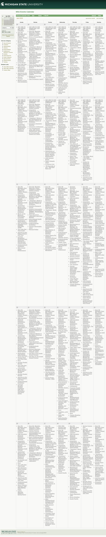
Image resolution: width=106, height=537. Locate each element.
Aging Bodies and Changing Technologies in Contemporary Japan (50, 225)
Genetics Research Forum (35, 206)
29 (6, 19)
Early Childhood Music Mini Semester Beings (36, 437)
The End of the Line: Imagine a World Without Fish (50, 374)
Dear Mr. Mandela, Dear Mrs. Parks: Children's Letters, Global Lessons (22, 36)
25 (4, 24)
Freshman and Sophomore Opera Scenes (22, 221)
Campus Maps (7, 70)
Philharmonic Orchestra (74, 405)
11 (4, 21)
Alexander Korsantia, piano (50, 246)
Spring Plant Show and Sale (100, 237)
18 (4, 23)
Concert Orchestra (73, 276)
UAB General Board (49, 158)
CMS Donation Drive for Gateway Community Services (49, 197)
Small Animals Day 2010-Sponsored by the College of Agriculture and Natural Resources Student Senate (99, 230)
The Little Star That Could (22, 65)
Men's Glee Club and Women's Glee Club (99, 254)
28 (4, 19)
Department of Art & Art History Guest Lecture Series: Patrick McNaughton (50, 153)
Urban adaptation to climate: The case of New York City (75, 240)
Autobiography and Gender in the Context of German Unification (87, 235)
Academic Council (48, 346)
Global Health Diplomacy (62, 225)
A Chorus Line (49, 164)
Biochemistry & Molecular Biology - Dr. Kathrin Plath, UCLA (75, 61)
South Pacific (49, 521)
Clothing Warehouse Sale (61, 355)
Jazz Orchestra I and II (36, 79)
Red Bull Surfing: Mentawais (50, 249)
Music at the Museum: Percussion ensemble (21, 215)
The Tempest (74, 264)
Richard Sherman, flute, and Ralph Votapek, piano (34, 350)
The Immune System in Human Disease (75, 254)
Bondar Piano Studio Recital (87, 482)
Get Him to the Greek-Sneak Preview (36, 354)
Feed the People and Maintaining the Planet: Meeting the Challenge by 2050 (75, 391)
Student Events (7, 60)
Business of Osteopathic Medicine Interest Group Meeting (75, 469)
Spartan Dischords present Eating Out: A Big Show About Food (87, 477)
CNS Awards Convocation (87, 281)
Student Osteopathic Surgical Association (49, 510)
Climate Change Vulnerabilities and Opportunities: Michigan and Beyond (36, 433)
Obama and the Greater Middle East (74, 249)
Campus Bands (50, 358)
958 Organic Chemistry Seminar (62, 229)
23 (11, 23)
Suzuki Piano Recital (99, 463)
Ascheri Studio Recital (22, 363)
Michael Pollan (33, 229)
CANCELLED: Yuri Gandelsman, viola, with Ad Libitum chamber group (99, 261)
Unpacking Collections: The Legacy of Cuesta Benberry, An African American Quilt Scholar (22, 48)
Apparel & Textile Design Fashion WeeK (62, 222)
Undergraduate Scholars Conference (87, 133)
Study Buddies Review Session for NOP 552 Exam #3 (75, 69)
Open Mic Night (61, 145)
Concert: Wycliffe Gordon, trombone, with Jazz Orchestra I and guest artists (21, 389)
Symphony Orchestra (98, 483)
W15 (3, 21)
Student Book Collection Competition (49, 140)
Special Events (7, 58)
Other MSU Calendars (9, 68)
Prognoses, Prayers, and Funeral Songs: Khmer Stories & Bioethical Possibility (50, 146)
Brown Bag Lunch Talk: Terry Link (62, 134)
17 (13, 21)
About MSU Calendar (8, 66)
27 (7, 24)
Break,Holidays (7, 49)
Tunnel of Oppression (62, 142)
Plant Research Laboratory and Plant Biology (35, 216)
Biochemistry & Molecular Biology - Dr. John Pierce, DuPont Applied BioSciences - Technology (75, 228)
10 (13, 20)
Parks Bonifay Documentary (62, 418)
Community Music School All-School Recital (22, 370)
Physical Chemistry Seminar (48, 74)
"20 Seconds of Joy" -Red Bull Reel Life (50, 167)
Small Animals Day (99, 240)
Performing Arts (7, 55)
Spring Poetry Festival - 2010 (49, 378)
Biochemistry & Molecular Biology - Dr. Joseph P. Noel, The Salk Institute (75, 463)
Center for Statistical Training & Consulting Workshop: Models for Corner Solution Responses (88, 356)
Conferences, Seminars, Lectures (8, 52)
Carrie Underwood (62, 249)
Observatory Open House (87, 297)
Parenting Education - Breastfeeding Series (49, 62)
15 (10, 21)
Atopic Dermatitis (75, 134)
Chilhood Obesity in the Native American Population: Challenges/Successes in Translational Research (36, 337)
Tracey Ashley (99, 150)
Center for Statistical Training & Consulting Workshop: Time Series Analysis (86, 165)
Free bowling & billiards (74, 164)
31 (8, 19)
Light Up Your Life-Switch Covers (62, 89)
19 (6, 23)
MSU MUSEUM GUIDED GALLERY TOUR (22, 225)
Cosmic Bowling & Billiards (75, 76)
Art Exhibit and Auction (22, 460)
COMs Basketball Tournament (86, 173)
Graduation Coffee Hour (86, 471)
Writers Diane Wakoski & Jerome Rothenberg (87, 364)
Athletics (6, 48)
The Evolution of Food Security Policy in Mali (75, 235)
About (18, 531)
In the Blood (21, 62)
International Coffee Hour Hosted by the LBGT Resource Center (88, 73)
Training (5, 62)
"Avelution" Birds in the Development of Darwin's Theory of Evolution (22, 58)
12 (6, 21)
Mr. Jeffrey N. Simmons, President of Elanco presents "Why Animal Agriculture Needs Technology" (35, 56)
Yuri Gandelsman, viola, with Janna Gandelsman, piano (35, 130)
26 (6, 24)
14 (8, 21)
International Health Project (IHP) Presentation (35, 220)
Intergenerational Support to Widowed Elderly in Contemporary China (50, 68)
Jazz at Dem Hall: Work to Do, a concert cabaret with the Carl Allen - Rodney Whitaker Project (99, 472)
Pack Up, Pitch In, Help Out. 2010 (63, 332)
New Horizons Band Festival (22, 468)
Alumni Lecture (75, 256)
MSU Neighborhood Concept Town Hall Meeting (49, 342)
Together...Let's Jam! (63, 412)
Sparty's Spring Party (99, 346)
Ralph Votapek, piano (50, 161)
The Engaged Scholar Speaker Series (63, 138)
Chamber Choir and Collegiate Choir (50, 515)
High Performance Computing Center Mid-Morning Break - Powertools (88, 139)
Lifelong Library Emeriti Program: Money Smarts (88, 221)
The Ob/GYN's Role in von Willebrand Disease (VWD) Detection (50, 80)
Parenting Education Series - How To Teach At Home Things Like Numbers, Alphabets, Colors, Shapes (62, 363)
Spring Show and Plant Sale (22, 358)
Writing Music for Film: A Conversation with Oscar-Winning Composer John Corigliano (75, 363)
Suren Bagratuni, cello (75, 494)
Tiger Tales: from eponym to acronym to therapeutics (75, 349)
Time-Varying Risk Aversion (49, 58)
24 (13, 23)
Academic (6, 44)
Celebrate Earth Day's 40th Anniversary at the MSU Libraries (75, 355)
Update (8, 36)
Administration (7, 46)
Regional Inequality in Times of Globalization (62, 327)
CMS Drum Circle (61, 92)
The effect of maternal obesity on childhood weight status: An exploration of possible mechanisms (75, 147)
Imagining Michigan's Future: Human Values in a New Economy (63, 378)
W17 (3, 24)
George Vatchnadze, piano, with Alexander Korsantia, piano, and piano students (75, 270)
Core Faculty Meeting (74, 473)
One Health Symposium (99, 133)
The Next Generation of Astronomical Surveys (74, 409)
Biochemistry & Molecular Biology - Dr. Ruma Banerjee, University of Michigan (75, 139)
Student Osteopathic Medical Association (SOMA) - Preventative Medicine (62, 66)
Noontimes (86, 239)
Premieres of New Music (49, 518)
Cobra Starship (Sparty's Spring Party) (22, 492)
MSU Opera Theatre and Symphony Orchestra (21, 69)
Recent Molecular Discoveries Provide (75, 56)
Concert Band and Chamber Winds (62, 245)
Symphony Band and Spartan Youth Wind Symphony (22, 473)
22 (10, 23)
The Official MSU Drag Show (88, 293)
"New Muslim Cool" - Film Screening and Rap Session (74, 280)
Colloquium (73, 65)
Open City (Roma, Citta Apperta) (74, 158)
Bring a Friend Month (22, 41)
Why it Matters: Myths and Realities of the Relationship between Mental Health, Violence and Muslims (100, 65)
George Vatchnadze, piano (35, 227)
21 (8, 23)
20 (7, 23)
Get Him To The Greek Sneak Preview (36, 357)
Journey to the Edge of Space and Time (22, 74)
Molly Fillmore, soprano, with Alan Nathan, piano (22, 487)
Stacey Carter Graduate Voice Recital (50, 524)
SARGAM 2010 (99, 135)
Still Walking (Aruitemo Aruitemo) (49, 89)
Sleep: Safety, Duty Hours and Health (75, 457)
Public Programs (7, 57)
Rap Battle (98, 276)
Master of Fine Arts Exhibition (22, 81)
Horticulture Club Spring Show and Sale (100, 222)
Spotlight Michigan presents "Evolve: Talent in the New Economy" (63, 393)
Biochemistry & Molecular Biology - (75, 371)
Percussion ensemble (73, 161)
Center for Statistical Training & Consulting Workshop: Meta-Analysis (87, 257)
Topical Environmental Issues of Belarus (87, 268)
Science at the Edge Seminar (87, 59)
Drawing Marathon (73, 187)
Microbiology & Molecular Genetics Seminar (50, 129)
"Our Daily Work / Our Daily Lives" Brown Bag (88, 158)
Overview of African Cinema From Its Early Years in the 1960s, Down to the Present (75, 377)
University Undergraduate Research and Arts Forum (87, 301)
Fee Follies (73, 310)
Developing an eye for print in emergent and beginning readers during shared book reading (36, 71)
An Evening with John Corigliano (98, 363)
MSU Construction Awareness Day (50, 465)
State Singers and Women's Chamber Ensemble (99, 142)
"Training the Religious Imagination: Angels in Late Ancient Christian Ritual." (87, 275)
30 (7, 19)
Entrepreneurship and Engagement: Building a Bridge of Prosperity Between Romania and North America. (75, 112)
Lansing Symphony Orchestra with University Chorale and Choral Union (22, 240)
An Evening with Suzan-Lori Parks (34, 133)
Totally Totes (62, 242)
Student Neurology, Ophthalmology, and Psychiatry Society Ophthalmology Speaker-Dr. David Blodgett (75, 480)
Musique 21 (86, 175)
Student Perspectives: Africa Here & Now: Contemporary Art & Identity (99, 352)
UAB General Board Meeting (50, 369)
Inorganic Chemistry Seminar (35, 124)
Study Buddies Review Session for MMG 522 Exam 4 (36, 66)
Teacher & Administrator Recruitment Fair (50, 218)
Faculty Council (50, 221)
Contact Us (23, 531)
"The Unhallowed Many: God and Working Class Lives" (87, 249)
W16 (3, 23)
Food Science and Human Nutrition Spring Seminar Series (63, 80)
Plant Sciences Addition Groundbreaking (88, 263)
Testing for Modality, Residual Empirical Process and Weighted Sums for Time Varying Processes (50, 473)
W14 (3, 20)
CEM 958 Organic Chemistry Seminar (61, 74)
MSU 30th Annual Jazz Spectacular (62, 427)
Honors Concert (20, 78)
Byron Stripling (74, 497)
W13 (3, 19)
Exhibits (5, 54)
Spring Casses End (87, 426)
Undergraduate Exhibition (100, 138)
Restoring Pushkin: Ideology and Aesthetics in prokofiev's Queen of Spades (87, 150)
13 (7, 21)
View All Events (7, 43)
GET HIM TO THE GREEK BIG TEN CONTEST (21, 29)
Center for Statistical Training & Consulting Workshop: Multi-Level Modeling (86, 65)
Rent (84, 287)
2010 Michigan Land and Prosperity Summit (87, 344)
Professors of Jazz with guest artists (88, 488)
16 (11, 21)
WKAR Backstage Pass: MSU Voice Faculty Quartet (50, 362)
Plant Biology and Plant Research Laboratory (34, 62)
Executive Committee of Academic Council (49, 135)
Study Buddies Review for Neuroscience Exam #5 (50, 495)
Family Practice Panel (75, 259)
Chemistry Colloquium (36, 126)
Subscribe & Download (8, 35)
